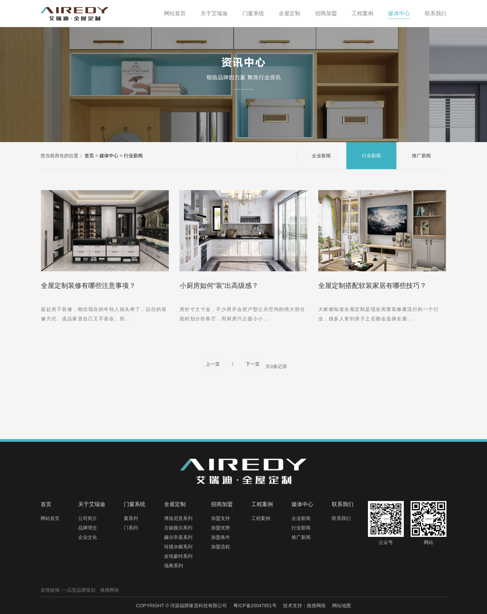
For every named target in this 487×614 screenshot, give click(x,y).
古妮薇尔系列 (178, 527)
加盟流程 (220, 546)
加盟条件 (220, 537)
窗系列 (131, 518)
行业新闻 (133, 155)
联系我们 (341, 518)
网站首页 (50, 518)
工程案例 (260, 518)
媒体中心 (108, 155)
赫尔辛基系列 (178, 537)
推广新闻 (421, 155)
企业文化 (87, 537)
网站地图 (341, 605)
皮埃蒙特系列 (178, 556)
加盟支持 (220, 518)
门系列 (131, 527)
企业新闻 (321, 155)
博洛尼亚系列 (178, 518)
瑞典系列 (173, 565)
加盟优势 (220, 527)
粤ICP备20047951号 (255, 605)
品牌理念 (87, 527)
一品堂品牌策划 (78, 590)
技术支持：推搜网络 (304, 605)
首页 (89, 155)
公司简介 (87, 518)
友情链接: (51, 590)
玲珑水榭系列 (178, 546)
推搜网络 (109, 590)
